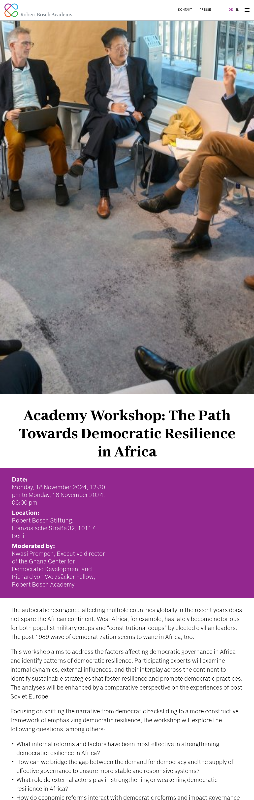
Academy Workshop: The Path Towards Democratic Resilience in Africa (127, 433)
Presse (205, 9)
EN (237, 9)
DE (231, 9)
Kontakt (185, 9)
